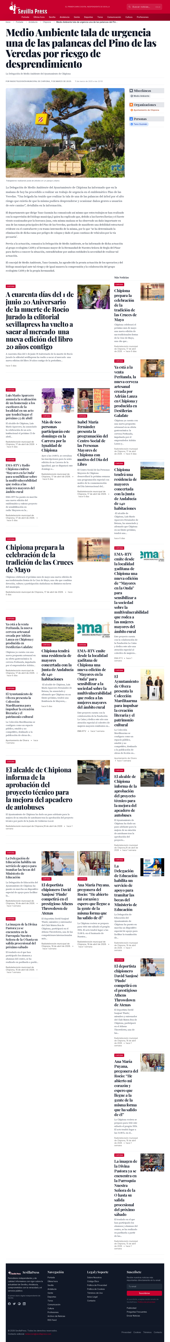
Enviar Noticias (133, 1316)
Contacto (91, 1300)
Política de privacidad (146, 1302)
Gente (77, 17)
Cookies (137, 1332)
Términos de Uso (95, 1293)
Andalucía (64, 17)
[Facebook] (9, 1303)
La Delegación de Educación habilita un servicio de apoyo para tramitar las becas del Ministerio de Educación (21, 867)
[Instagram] (19, 1303)
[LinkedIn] (24, 1303)
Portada (25, 17)
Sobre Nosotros (94, 1277)
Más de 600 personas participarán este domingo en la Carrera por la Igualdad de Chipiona (56, 436)
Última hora (39, 17)
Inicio (8, 22)
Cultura (128, 17)
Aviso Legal (92, 1297)
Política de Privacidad (97, 1285)
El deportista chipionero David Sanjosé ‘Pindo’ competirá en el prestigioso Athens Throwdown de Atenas (57, 899)
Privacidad (126, 1332)
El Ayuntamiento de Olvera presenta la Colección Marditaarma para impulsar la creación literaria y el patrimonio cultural (20, 705)
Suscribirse (144, 1293)
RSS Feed (52, 1320)
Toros (100, 17)
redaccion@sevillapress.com (38, 1334)
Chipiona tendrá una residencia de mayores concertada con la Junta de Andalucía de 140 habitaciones (57, 664)
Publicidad (131, 1308)
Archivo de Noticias (56, 1316)
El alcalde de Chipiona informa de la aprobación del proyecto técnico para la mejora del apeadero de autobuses (125, 796)
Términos (147, 1332)
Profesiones (143, 17)
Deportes (88, 17)
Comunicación (114, 17)
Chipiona (47, 22)
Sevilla (52, 17)
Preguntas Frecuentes (137, 1312)
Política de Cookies (96, 1289)
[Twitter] (14, 1303)
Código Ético (93, 1281)
